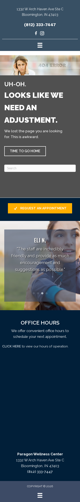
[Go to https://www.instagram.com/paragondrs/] (42, 34)
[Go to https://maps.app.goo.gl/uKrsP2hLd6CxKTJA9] (40, 12)
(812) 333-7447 (40, 24)
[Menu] (40, 45)
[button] (25, 151)
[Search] (40, 168)
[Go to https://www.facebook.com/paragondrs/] (36, 34)
